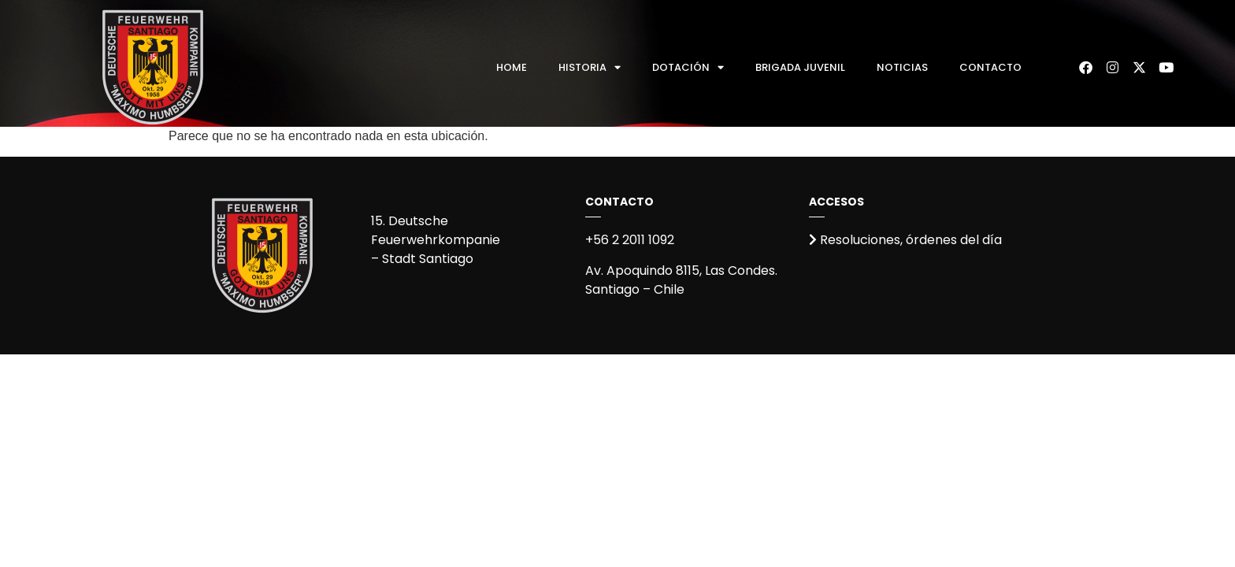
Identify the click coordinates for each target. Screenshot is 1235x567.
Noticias (902, 67)
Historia (589, 67)
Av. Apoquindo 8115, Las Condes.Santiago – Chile (681, 279)
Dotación (688, 67)
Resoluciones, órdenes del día (905, 240)
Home (511, 67)
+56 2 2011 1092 (629, 240)
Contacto (990, 67)
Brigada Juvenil (800, 67)
